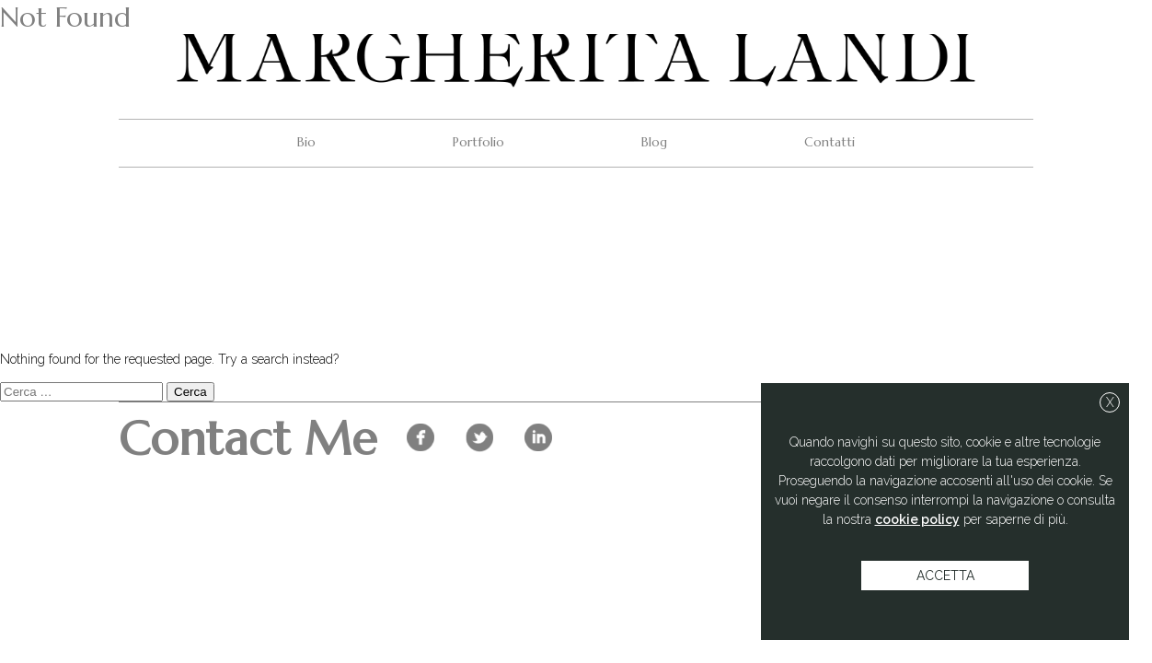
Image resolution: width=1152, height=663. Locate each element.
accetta (945, 575)
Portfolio (478, 142)
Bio (306, 142)
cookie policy (917, 519)
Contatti (829, 142)
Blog (654, 142)
